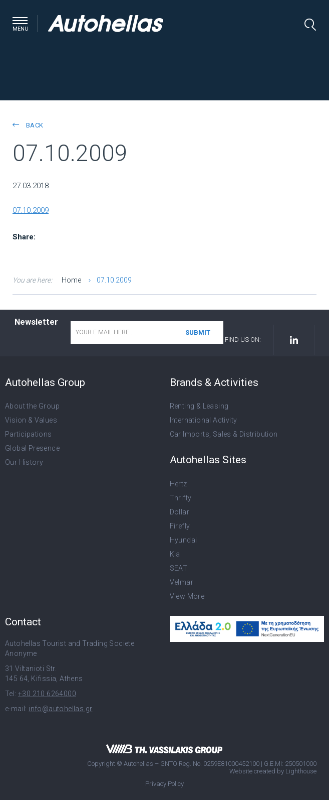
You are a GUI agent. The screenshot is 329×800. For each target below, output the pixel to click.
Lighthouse (300, 771)
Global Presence (32, 448)
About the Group (32, 406)
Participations (28, 434)
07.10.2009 (31, 210)
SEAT (179, 568)
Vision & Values (31, 420)
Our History (24, 462)
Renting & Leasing (199, 406)
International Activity (203, 420)
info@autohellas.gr (60, 709)
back (28, 125)
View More (187, 596)
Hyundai (183, 540)
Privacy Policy (164, 783)
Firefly (180, 526)
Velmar (181, 582)
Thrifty (181, 498)
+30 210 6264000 (47, 694)
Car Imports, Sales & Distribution (224, 434)
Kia (175, 554)
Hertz (178, 484)
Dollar (179, 512)
